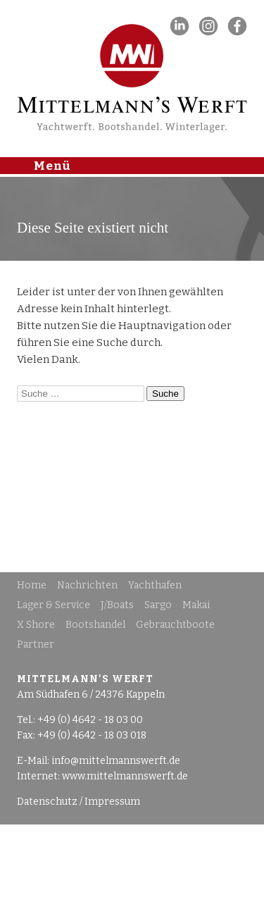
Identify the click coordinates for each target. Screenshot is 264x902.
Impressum (112, 802)
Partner (35, 644)
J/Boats (117, 605)
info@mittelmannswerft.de (115, 761)
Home (31, 585)
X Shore (36, 625)
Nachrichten (87, 585)
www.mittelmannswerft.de (125, 776)
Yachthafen (155, 585)
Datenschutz (47, 802)
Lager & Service (53, 605)
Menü (52, 165)
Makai (196, 605)
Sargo (158, 605)
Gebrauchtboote (175, 625)
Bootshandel (95, 625)
